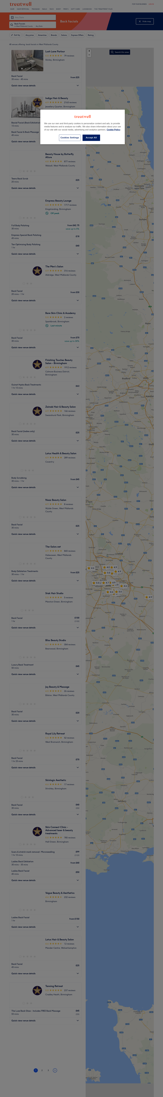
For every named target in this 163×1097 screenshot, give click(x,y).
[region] (82, 127)
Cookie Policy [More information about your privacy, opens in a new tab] (113, 130)
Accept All (91, 138)
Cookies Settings (69, 138)
